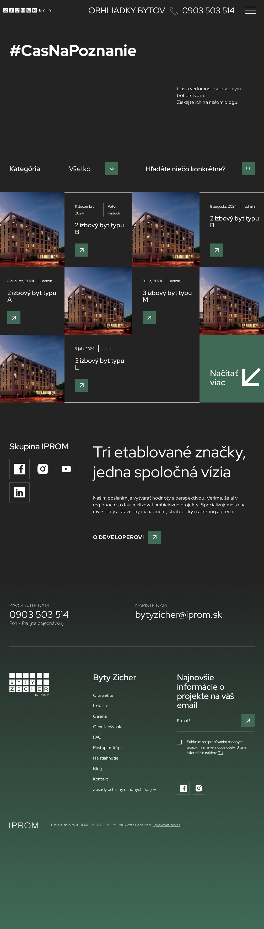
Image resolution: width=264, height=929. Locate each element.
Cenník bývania (107, 726)
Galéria (100, 716)
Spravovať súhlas (166, 825)
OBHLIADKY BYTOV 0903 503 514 (161, 10)
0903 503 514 (39, 615)
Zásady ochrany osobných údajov (124, 789)
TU (220, 752)
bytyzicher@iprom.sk (178, 615)
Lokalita (100, 705)
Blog (97, 768)
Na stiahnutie (105, 758)
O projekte (103, 695)
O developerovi (127, 537)
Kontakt (100, 778)
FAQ (97, 737)
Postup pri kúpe (108, 747)
